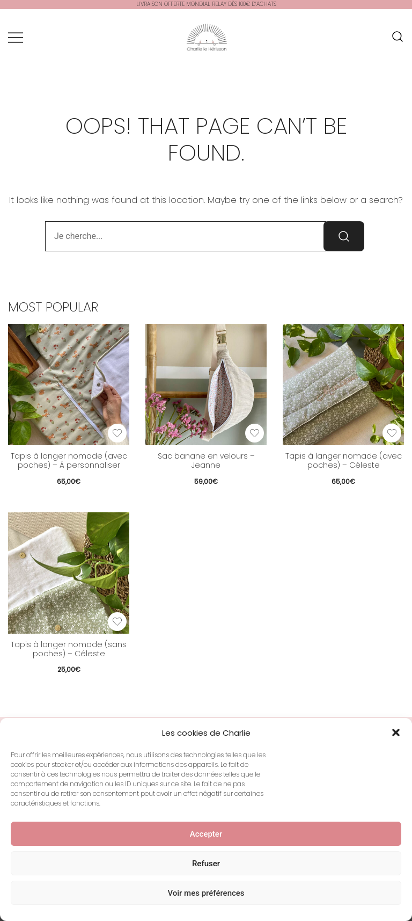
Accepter (206, 835)
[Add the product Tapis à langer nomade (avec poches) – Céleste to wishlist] (391, 433)
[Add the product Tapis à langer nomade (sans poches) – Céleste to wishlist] (117, 621)
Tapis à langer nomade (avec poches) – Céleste (343, 460)
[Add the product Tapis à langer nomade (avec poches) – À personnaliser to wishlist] (117, 433)
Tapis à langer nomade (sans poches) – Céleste (69, 649)
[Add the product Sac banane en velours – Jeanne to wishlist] (254, 433)
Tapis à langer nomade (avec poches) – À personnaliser (69, 460)
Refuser (206, 865)
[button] (396, 734)
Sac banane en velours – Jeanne (206, 460)
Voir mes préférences (205, 895)
